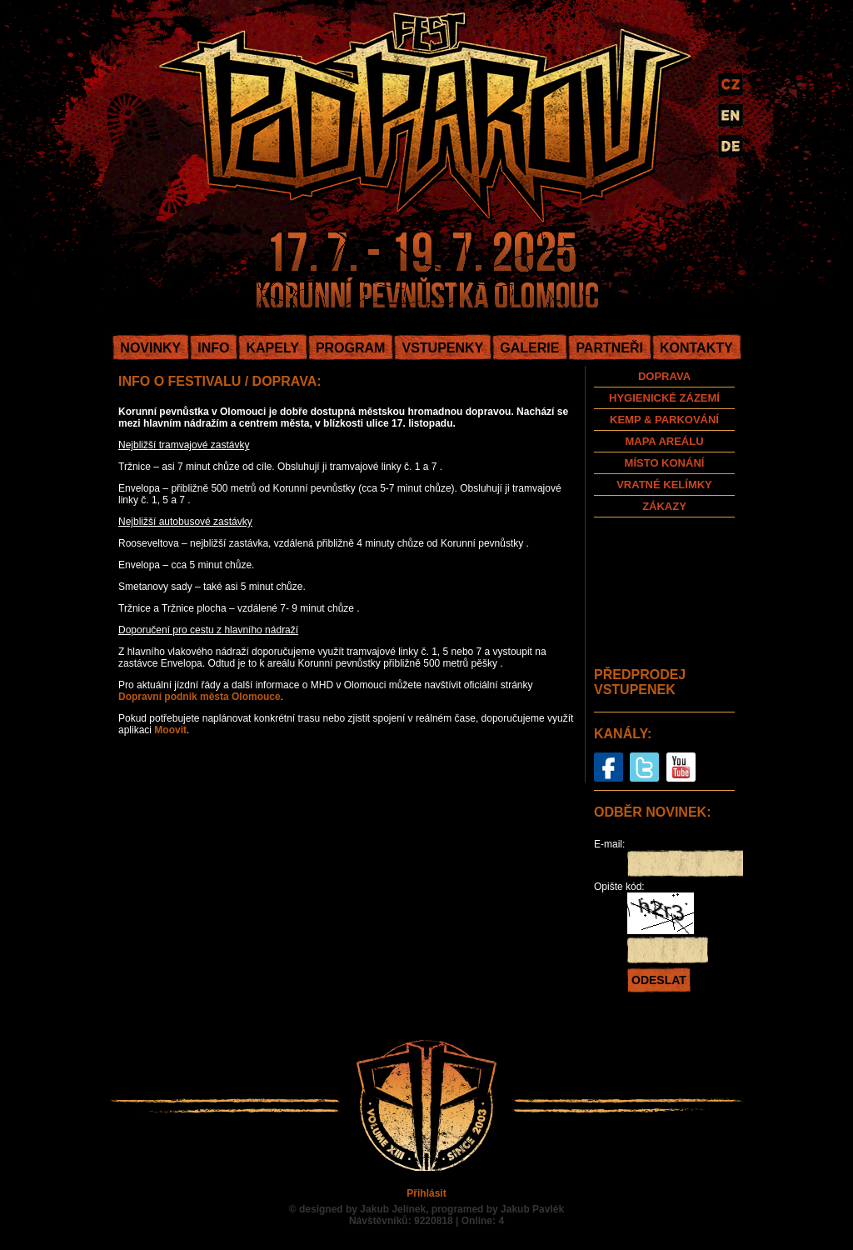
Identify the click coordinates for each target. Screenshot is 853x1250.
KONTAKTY (696, 348)
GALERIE (529, 348)
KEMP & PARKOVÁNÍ (664, 419)
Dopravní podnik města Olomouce (199, 696)
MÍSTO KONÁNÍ (665, 463)
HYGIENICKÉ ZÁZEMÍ (664, 398)
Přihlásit (426, 1193)
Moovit (170, 730)
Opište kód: (619, 886)
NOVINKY (150, 348)
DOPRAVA (664, 376)
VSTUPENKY (442, 348)
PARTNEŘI (609, 348)
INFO (213, 348)
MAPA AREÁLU (664, 441)
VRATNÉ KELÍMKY (664, 484)
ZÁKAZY (664, 506)
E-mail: (609, 844)
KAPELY (272, 348)
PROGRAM (351, 348)
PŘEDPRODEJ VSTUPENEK (640, 682)
